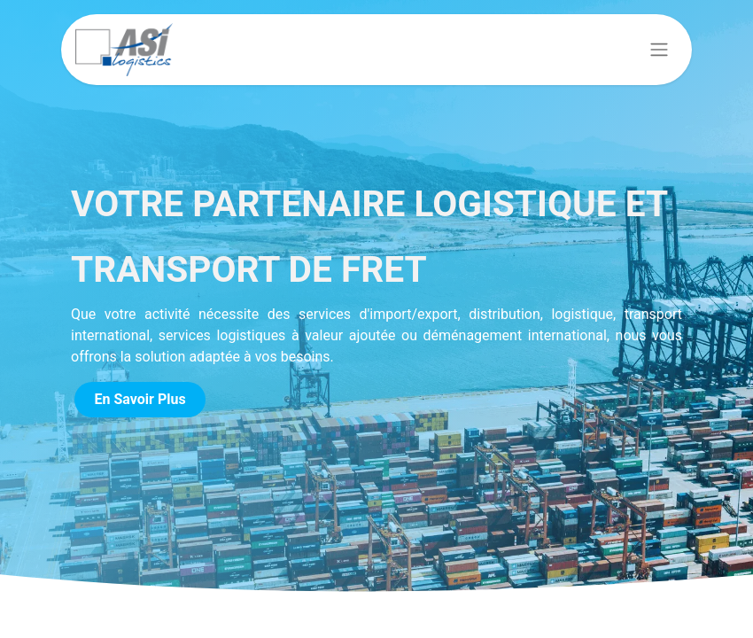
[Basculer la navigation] (659, 50)
